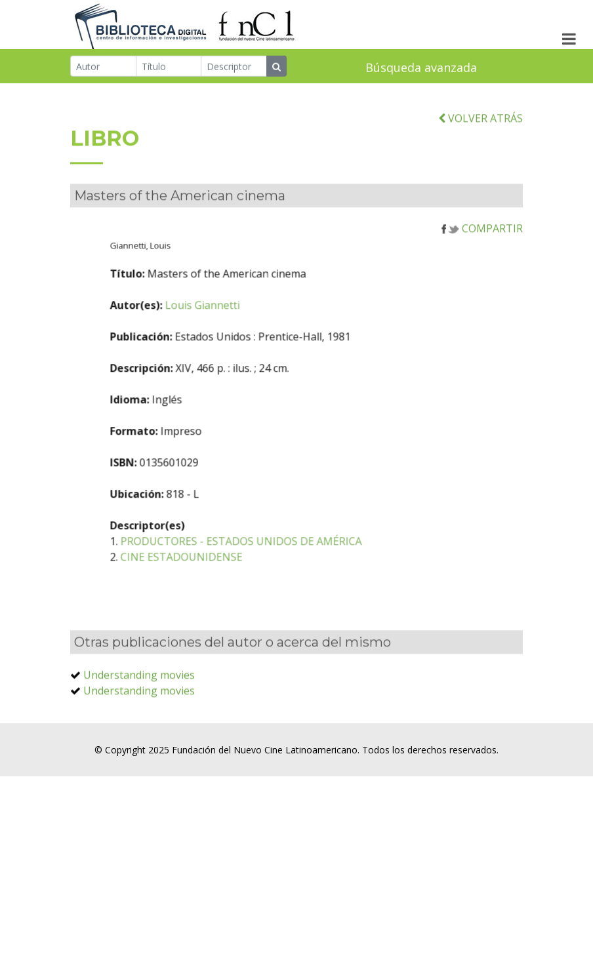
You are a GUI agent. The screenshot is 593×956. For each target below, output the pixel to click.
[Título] (169, 66)
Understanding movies (139, 695)
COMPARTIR (482, 248)
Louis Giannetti (241, 325)
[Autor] (103, 66)
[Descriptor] (234, 66)
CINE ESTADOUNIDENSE (220, 577)
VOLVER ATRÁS (480, 137)
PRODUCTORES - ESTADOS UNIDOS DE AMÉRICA (280, 561)
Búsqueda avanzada (421, 68)
